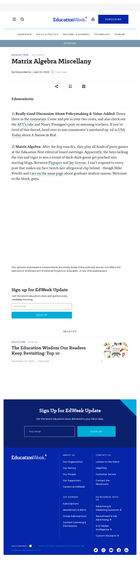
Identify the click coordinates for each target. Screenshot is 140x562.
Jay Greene (77, 162)
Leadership (24, 34)
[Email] (49, 431)
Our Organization (73, 461)
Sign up (96, 431)
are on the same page (47, 173)
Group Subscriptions (75, 516)
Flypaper (55, 162)
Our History (69, 468)
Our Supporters (72, 480)
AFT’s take (25, 124)
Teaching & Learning (76, 34)
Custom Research (107, 535)
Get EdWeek (70, 497)
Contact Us (103, 455)
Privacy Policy (33, 550)
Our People (69, 474)
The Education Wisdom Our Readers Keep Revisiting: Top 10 (49, 350)
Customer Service (106, 474)
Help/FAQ (101, 468)
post (71, 124)
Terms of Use (18, 550)
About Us (69, 455)
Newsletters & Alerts (74, 510)
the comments (35, 118)
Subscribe (113, 20)
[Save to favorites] (70, 86)
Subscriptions (71, 503)
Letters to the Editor (108, 461)
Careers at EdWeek (74, 486)
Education (20, 55)
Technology (102, 34)
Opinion (120, 34)
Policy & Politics (47, 34)
